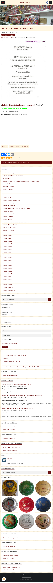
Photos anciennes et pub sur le (10, 375)
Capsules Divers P (7, 274)
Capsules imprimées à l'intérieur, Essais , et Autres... (16, 222)
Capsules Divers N (7, 268)
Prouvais (4, 146)
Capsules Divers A (7, 233)
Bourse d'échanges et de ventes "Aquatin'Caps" (17, 408)
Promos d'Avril (6, 184)
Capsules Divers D (7, 241)
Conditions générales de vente (26, 579)
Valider (5, 347)
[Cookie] (4, 579)
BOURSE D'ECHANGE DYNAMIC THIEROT (13, 364)
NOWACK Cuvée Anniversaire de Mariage (13, 175)
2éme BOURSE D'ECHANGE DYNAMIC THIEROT (14, 356)
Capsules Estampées (8, 195)
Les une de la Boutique (8, 186)
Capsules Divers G (7, 249)
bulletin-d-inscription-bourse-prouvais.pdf (18, 105)
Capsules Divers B (7, 235)
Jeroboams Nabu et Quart (9, 203)
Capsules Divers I (7, 254)
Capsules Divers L (7, 263)
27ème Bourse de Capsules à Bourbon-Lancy (16, 384)
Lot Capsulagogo (7, 178)
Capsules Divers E (7, 244)
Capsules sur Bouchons (9, 205)
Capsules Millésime (8, 211)
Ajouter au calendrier (7, 35)
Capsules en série (7, 219)
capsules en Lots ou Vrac (9, 227)
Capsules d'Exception (8, 189)
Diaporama (5, 358)
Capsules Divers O (7, 271)
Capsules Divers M (7, 265)
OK (49, 299)
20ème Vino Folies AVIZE (9, 429)
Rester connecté (7, 339)
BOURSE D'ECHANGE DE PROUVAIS (11, 361)
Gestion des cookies (26, 577)
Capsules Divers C (7, 238)
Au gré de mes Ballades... (9, 438)
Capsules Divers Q (7, 276)
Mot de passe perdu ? (13, 343)
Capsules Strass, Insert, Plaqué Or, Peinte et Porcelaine (16, 208)
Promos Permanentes (8, 230)
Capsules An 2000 (7, 197)
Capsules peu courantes (9, 214)
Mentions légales (26, 574)
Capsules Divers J (7, 257)
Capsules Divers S (7, 282)
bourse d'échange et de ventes (19, 146)
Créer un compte (5, 343)
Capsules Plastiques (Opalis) (10, 224)
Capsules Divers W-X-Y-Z (9, 290)
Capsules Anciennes (8, 192)
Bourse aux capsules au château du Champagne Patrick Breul (22, 396)
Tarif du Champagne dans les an (11, 450)
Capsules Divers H (7, 252)
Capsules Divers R (7, 279)
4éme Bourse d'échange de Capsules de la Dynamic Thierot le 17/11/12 (21, 367)
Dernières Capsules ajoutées (10, 173)
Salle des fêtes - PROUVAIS (7, 37)
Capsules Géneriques (8, 216)
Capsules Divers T (7, 284)
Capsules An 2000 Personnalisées (11, 200)
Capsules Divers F (7, 246)
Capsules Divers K (7, 260)
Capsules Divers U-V (8, 287)
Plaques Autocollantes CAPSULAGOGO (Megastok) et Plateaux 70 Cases (21, 181)
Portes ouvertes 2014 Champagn (11, 427)
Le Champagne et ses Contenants (11, 447)
